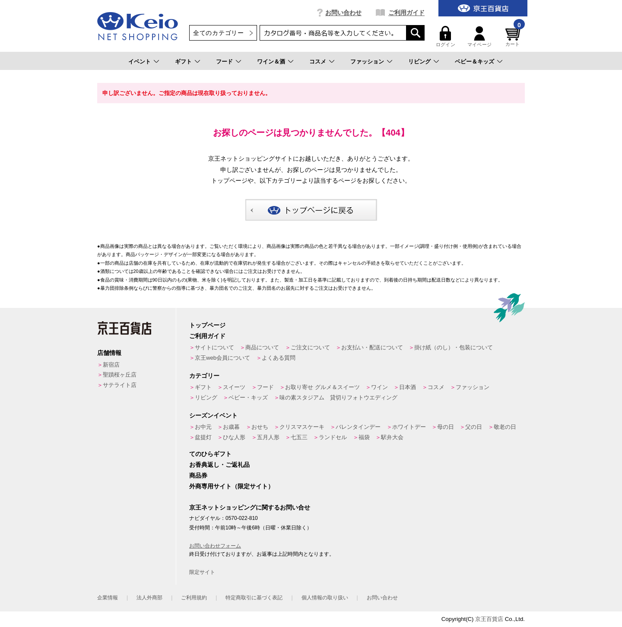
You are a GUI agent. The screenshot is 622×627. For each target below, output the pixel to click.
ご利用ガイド (406, 12)
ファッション (367, 61)
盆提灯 (203, 437)
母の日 (445, 427)
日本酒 (407, 387)
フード (224, 61)
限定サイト (202, 572)
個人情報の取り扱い (324, 598)
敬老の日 (505, 427)
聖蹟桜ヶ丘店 (119, 374)
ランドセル (333, 437)
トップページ (207, 325)
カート (514, 36)
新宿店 (111, 364)
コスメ (317, 61)
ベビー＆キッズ (474, 61)
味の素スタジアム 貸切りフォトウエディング (338, 397)
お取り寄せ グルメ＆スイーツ (322, 387)
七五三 (299, 437)
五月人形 (268, 437)
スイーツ (234, 387)
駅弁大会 (392, 437)
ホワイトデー (409, 427)
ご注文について (310, 347)
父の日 (473, 427)
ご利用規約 (194, 598)
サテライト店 (119, 385)
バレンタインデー (358, 427)
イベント (139, 61)
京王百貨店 (489, 619)
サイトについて (214, 347)
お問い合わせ (343, 12)
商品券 (198, 475)
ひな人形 (234, 437)
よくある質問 (278, 358)
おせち (259, 427)
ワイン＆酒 (271, 61)
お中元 (203, 427)
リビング (419, 61)
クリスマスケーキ (301, 427)
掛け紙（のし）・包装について (453, 347)
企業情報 (107, 598)
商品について (262, 347)
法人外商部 (149, 598)
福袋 (364, 437)
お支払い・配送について (372, 347)
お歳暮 (231, 427)
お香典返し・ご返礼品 (219, 464)
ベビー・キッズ (248, 397)
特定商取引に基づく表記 (253, 598)
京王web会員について (222, 358)
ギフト (183, 61)
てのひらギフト (210, 453)
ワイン (379, 387)
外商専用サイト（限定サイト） (231, 486)
